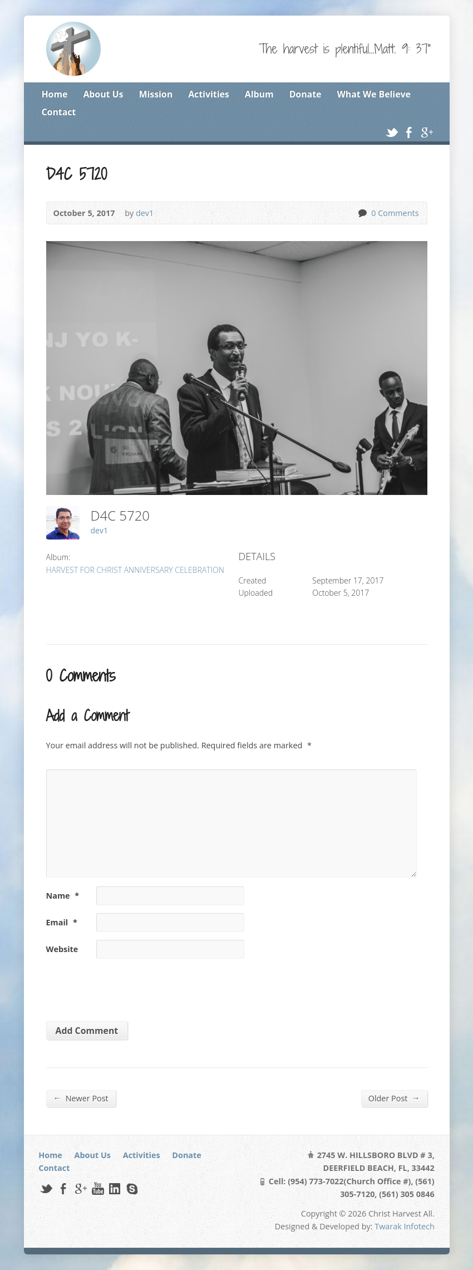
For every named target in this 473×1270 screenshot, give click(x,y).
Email (61, 922)
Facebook (408, 132)
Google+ (426, 132)
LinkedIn (114, 1188)
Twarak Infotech (405, 1226)
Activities (208, 94)
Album (259, 94)
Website (62, 949)
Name (63, 895)
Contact (59, 112)
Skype (131, 1188)
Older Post (394, 1098)
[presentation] (122, 986)
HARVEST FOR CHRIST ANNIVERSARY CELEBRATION (135, 570)
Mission (156, 94)
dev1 (145, 213)
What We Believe (373, 94)
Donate (305, 94)
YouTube (97, 1188)
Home (55, 94)
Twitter (391, 132)
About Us (103, 94)
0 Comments (362, 213)
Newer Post (81, 1098)
